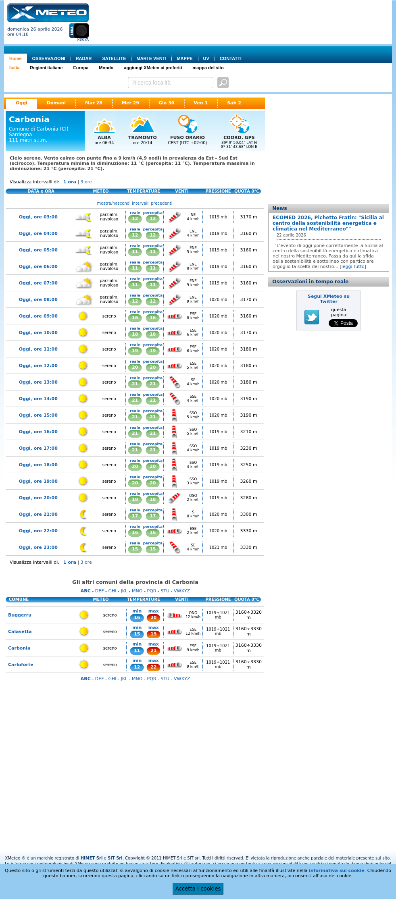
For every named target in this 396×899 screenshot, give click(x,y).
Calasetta (20, 631)
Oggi (21, 103)
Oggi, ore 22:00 (38, 531)
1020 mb (218, 299)
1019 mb (218, 217)
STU (164, 591)
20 (135, 367)
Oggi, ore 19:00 (38, 481)
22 (153, 667)
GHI (112, 591)
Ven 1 (201, 103)
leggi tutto (353, 266)
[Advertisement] (129, 28)
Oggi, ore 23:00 (38, 547)
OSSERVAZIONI (48, 58)
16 (135, 317)
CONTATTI (231, 58)
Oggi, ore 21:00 (38, 514)
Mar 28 (93, 103)
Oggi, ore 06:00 (38, 266)
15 (135, 549)
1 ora (69, 182)
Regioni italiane (46, 67)
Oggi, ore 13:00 (38, 382)
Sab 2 (234, 103)
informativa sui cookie (337, 870)
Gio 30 (166, 103)
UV (206, 58)
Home (15, 58)
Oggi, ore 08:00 (38, 299)
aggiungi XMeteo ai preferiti (153, 67)
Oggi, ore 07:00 (38, 283)
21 (135, 383)
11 (135, 251)
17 (135, 516)
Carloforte (20, 664)
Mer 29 (130, 103)
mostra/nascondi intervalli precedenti (135, 203)
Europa (80, 67)
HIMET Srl (92, 858)
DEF (99, 591)
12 (135, 218)
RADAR (84, 58)
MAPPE (184, 58)
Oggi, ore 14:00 (38, 398)
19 (135, 350)
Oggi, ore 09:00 (38, 316)
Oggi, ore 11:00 (38, 349)
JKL (124, 591)
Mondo (106, 67)
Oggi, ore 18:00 (38, 464)
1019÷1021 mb (218, 614)
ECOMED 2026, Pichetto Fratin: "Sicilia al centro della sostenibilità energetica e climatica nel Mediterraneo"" (328, 223)
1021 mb (218, 547)
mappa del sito (208, 67)
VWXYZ (182, 591)
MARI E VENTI (151, 58)
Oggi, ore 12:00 (38, 365)
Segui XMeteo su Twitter (329, 299)
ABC (86, 591)
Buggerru (19, 615)
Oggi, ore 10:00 (38, 332)
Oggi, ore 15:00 (38, 415)
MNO (137, 591)
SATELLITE (114, 58)
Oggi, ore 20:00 (38, 497)
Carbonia (19, 648)
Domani (56, 103)
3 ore (86, 182)
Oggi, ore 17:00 (38, 448)
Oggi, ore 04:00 (38, 233)
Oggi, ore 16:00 (38, 431)
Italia (14, 67)
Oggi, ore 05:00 (38, 250)
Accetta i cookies (198, 889)
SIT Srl (115, 858)
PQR (151, 591)
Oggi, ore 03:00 (38, 217)
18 (135, 334)
